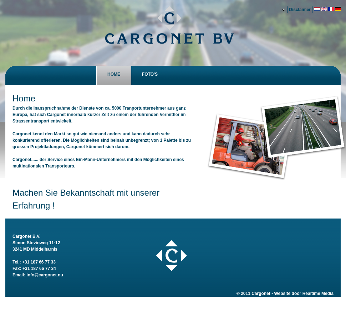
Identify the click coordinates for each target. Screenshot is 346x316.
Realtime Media (318, 293)
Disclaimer (300, 9)
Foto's (150, 74)
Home (113, 74)
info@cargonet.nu (44, 274)
